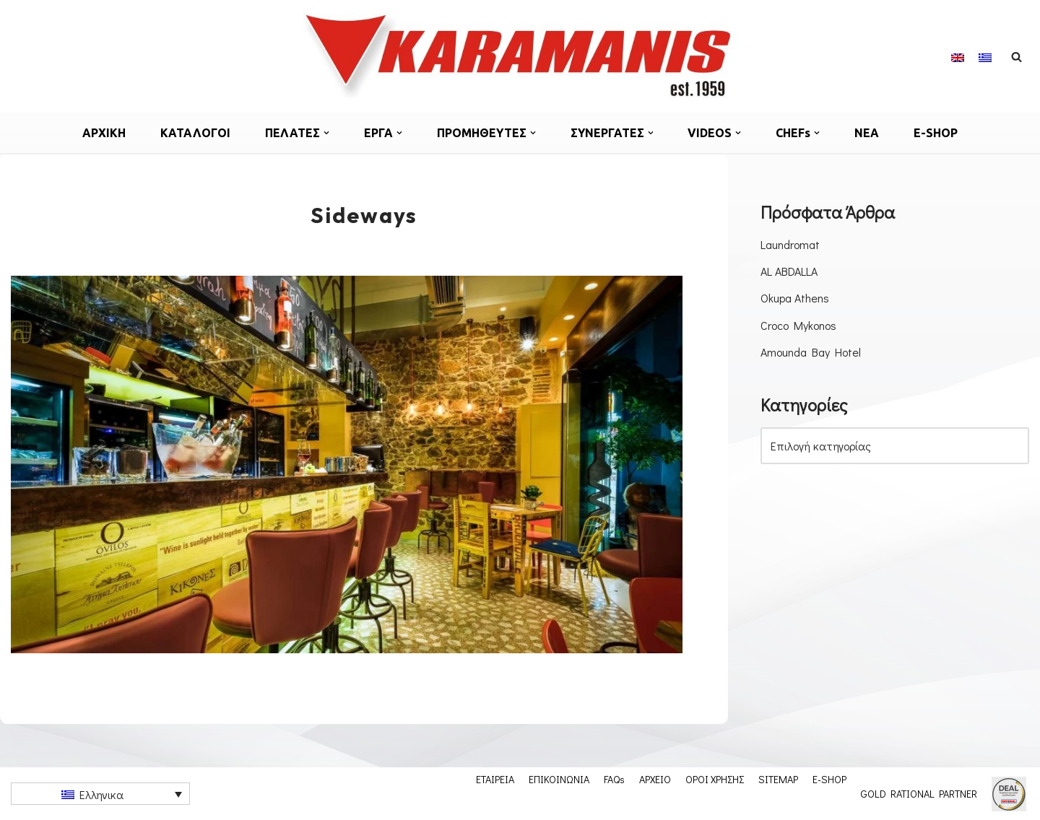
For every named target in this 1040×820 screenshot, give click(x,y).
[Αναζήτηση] (1016, 56)
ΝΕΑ (867, 132)
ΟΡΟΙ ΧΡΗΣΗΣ (714, 779)
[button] (326, 133)
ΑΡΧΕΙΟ (655, 779)
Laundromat (790, 244)
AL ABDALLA (789, 271)
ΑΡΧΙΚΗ (104, 132)
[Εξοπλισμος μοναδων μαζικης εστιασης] (520, 56)
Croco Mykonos (798, 325)
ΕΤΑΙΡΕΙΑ (495, 779)
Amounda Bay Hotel (810, 351)
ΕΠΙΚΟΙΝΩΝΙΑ (559, 779)
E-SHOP (936, 132)
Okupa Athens (794, 297)
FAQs (614, 779)
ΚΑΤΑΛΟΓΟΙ (195, 132)
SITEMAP (778, 779)
